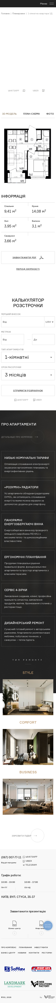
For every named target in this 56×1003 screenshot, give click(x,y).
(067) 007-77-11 (11, 857)
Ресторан (47, 953)
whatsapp (30, 856)
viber (27, 861)
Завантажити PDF (28, 257)
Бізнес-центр (8, 953)
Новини (22, 953)
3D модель (9, 113)
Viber (37, 400)
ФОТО (50, 113)
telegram (30, 865)
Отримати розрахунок (28, 390)
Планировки (18, 13)
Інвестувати (41, 947)
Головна (5, 13)
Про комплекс (8, 947)
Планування (25, 947)
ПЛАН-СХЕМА (31, 113)
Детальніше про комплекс (19, 437)
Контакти (34, 953)
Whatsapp (21, 400)
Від (5, 321)
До (35, 339)
